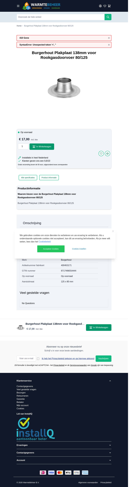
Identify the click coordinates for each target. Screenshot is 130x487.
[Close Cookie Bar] (113, 231)
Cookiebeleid (45, 242)
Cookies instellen (79, 249)
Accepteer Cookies (51, 249)
